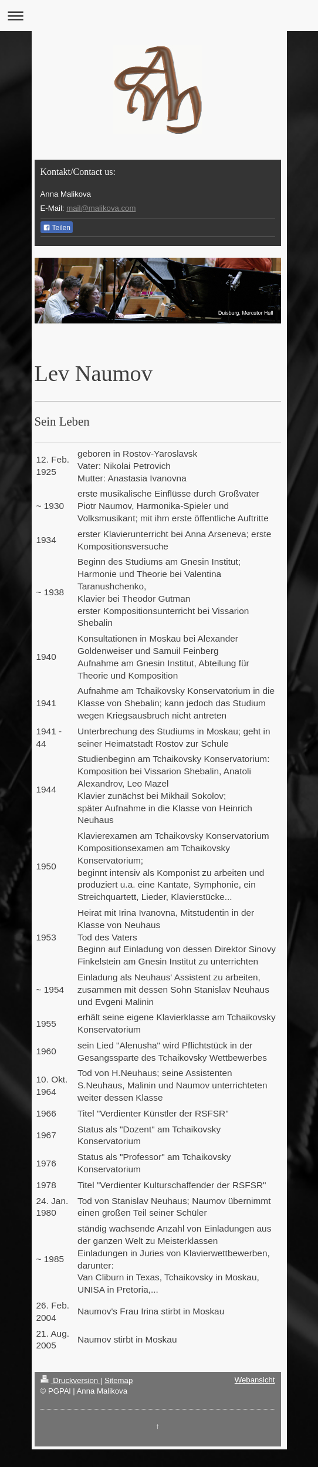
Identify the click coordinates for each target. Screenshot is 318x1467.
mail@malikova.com (101, 208)
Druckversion (70, 1380)
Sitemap (118, 1380)
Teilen (56, 228)
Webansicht (255, 1379)
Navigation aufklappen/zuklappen (159, 15)
